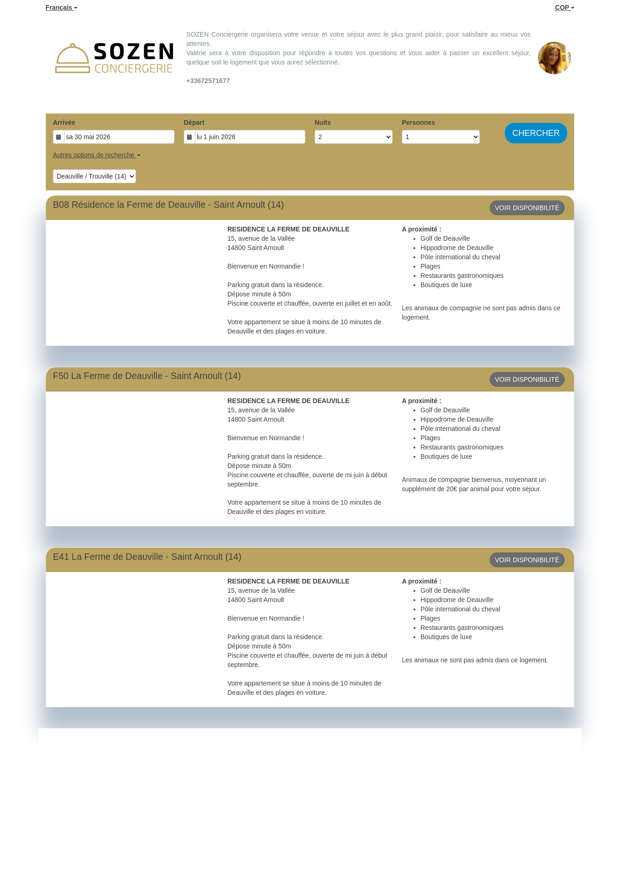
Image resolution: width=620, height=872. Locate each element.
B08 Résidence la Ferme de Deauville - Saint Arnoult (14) (168, 204)
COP (565, 7)
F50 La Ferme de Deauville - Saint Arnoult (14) (147, 376)
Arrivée (64, 122)
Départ (194, 122)
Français (61, 7)
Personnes (418, 122)
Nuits (323, 122)
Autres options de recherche (97, 155)
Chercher (536, 133)
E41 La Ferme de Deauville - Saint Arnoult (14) (147, 556)
